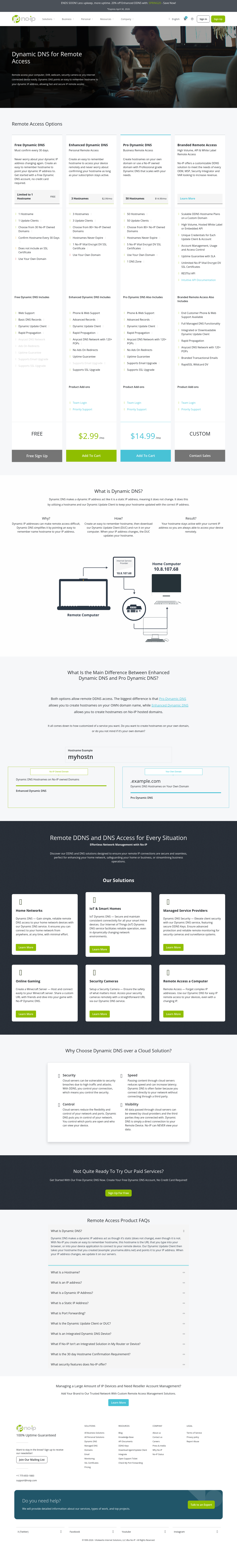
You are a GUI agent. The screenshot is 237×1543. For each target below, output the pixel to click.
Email (87, 1445)
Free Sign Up (37, 455)
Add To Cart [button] (145, 455)
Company (127, 19)
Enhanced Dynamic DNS (170, 705)
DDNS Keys (123, 1436)
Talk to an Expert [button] (201, 1496)
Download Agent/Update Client (132, 1441)
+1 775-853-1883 (25, 1466)
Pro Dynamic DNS (172, 698)
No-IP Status (158, 1445)
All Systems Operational (131, 1539)
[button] (185, 19)
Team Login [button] (80, 403)
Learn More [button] (173, 1005)
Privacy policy (193, 1428)
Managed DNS (91, 1436)
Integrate (122, 1445)
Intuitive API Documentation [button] (198, 280)
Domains (88, 1441)
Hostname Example (80, 750)
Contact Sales (200, 455)
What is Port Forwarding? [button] (118, 1304)
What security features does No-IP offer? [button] (118, 1355)
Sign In (203, 19)
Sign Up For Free (118, 1184)
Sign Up (218, 19)
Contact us (157, 1428)
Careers (156, 1432)
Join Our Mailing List (32, 1451)
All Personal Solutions (94, 1428)
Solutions (48, 19)
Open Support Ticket (127, 1449)
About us (157, 1424)
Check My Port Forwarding (130, 1454)
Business (68, 19)
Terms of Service (194, 1424)
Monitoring (89, 1449)
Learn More (26, 938)
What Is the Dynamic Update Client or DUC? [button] (118, 1314)
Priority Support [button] (82, 409)
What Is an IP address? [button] (118, 1273)
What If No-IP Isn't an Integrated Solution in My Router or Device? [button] (118, 1335)
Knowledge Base (126, 1428)
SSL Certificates (91, 1454)
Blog (120, 1424)
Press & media (159, 1436)
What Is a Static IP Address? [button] (118, 1294)
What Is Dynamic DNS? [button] (118, 1222)
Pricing (87, 1458)
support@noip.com (26, 1471)
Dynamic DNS (90, 1432)
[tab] (118, 1220)
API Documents (125, 1432)
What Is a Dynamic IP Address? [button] (118, 1284)
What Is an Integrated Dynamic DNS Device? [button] (118, 1325)
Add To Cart (91, 455)
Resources (107, 19)
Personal (87, 19)
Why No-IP (157, 1441)
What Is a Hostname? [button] (118, 1263)
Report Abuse (193, 1432)
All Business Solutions (94, 1424)
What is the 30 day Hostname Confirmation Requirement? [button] (118, 1345)
